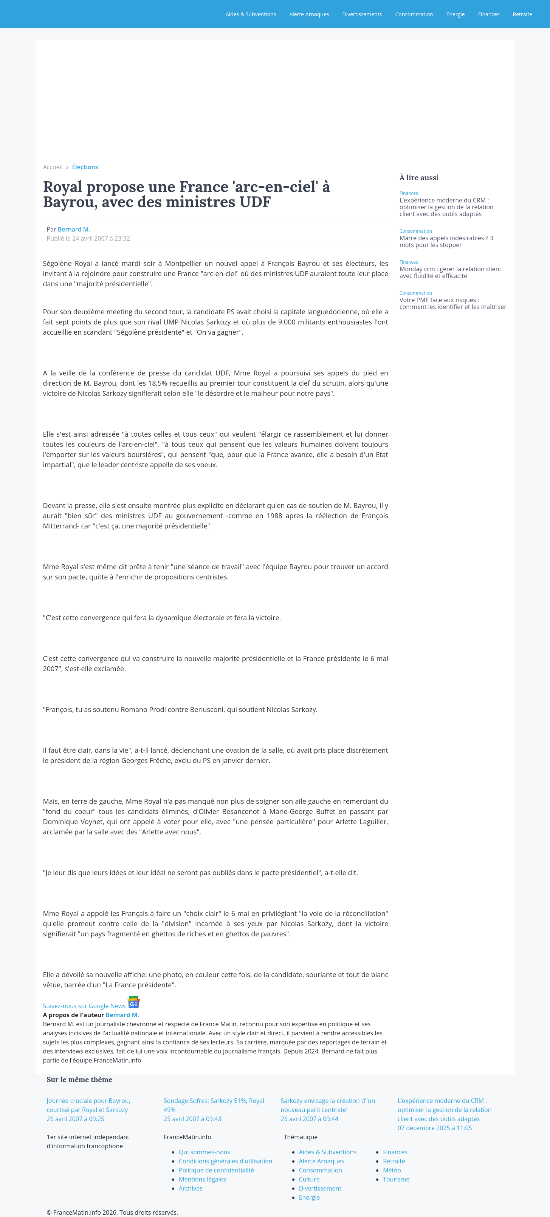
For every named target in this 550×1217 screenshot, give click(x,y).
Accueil (53, 167)
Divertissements (362, 14)
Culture (309, 1179)
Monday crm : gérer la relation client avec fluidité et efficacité (450, 272)
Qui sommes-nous (204, 1152)
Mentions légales (202, 1179)
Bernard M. (74, 229)
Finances (489, 14)
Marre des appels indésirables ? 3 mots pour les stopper (446, 241)
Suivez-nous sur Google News (91, 1006)
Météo (392, 1170)
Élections (85, 167)
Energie (455, 14)
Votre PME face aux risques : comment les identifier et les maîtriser (453, 303)
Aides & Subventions (251, 14)
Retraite (522, 14)
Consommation (414, 14)
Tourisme (396, 1179)
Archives (191, 1188)
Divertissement (320, 1188)
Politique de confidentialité (216, 1170)
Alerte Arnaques (309, 14)
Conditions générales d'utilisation (226, 1161)
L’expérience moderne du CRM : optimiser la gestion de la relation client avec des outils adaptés (447, 207)
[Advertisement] (275, 106)
